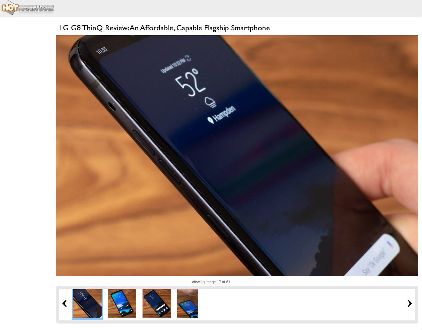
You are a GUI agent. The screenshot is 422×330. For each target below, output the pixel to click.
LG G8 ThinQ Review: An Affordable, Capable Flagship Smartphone (164, 27)
